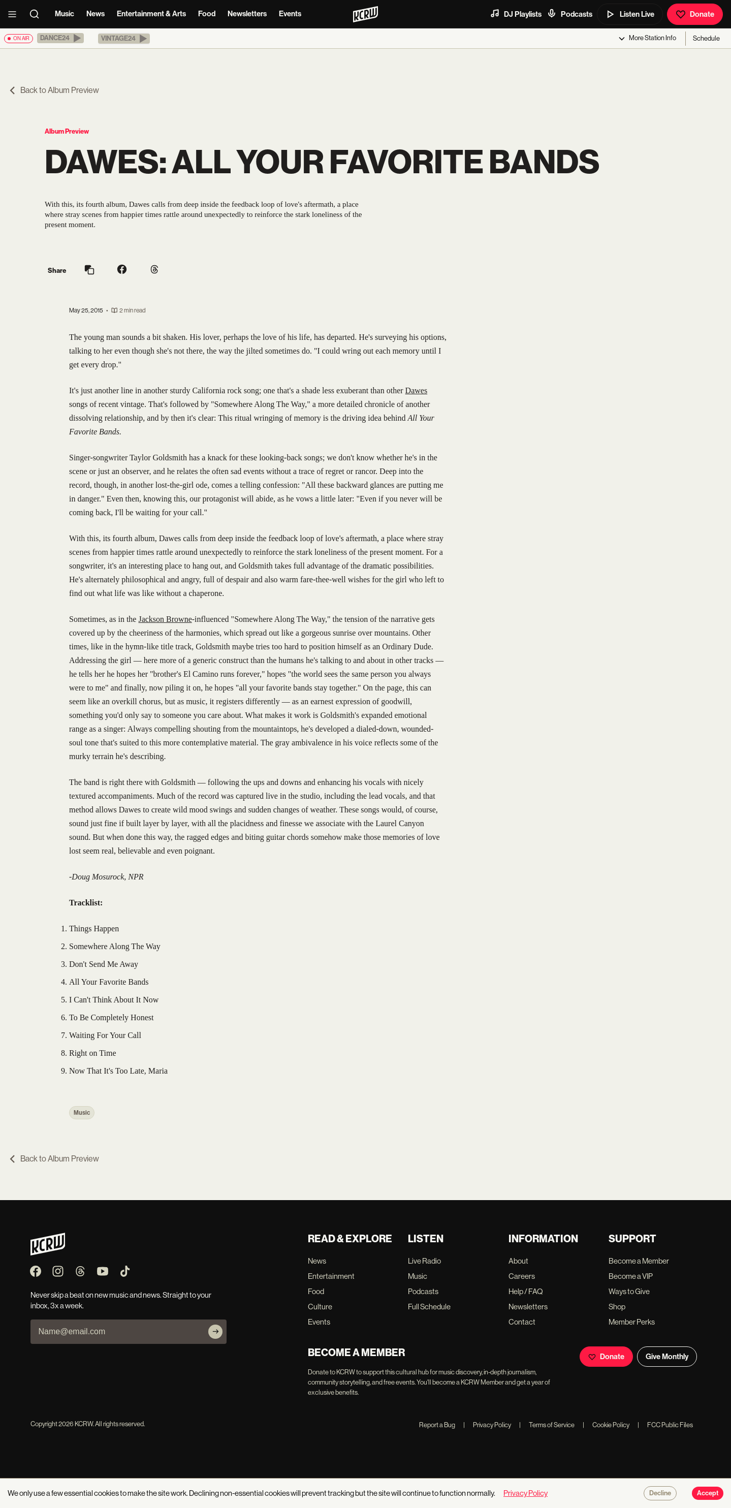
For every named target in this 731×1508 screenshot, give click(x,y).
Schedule (706, 38)
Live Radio (424, 1260)
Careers (521, 1276)
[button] (60, 38)
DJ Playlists (516, 14)
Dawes (416, 390)
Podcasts (569, 14)
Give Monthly (667, 1356)
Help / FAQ (525, 1291)
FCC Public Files (665, 1425)
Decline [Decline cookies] (660, 1493)
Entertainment (331, 1276)
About (518, 1260)
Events (290, 13)
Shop (617, 1306)
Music (64, 13)
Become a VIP (631, 1276)
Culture (320, 1306)
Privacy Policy (487, 1425)
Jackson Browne (165, 619)
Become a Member (639, 1260)
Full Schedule (429, 1306)
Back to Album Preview (53, 90)
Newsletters (247, 13)
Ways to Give (629, 1291)
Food (206, 13)
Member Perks (632, 1321)
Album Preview (67, 131)
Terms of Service (547, 1425)
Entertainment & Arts (151, 13)
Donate (695, 14)
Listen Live (630, 14)
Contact (521, 1321)
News (95, 13)
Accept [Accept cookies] (707, 1493)
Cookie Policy (606, 1425)
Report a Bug (437, 1425)
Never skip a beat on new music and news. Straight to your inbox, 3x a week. (120, 1300)
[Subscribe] (215, 1332)
